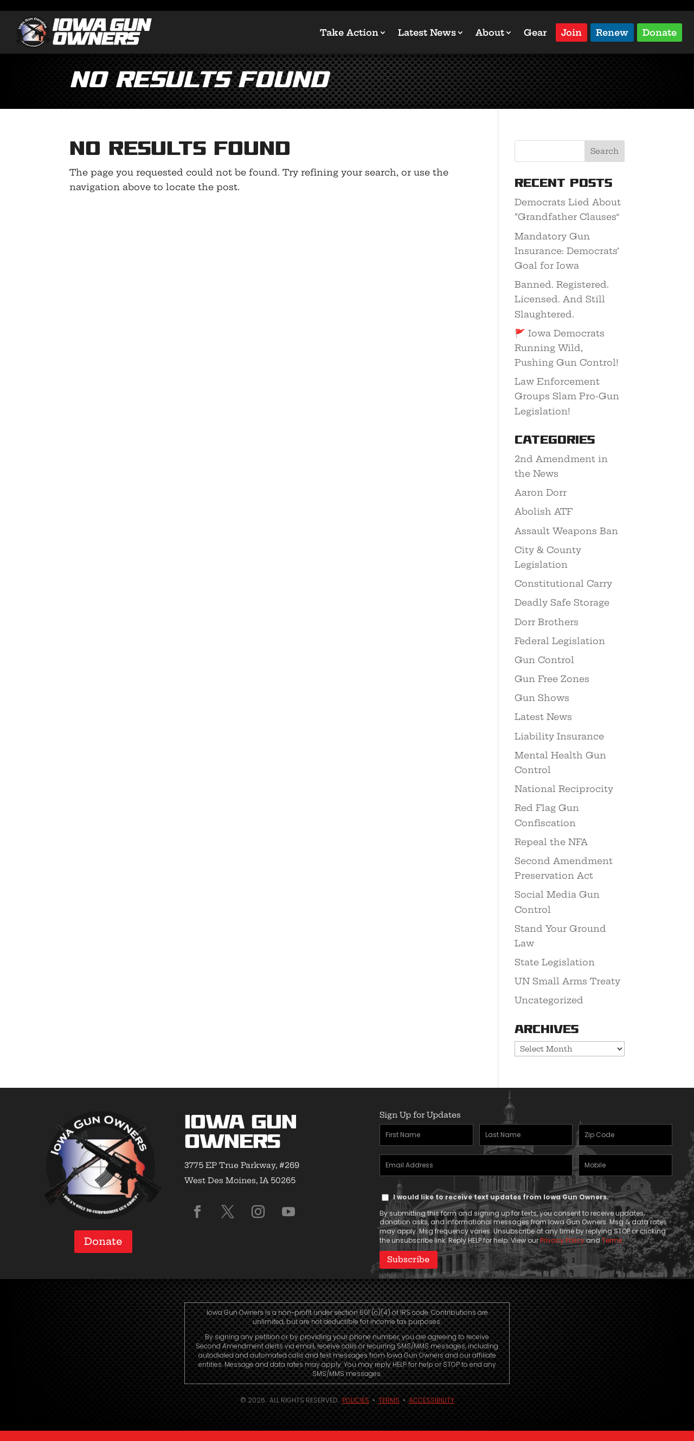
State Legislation (555, 962)
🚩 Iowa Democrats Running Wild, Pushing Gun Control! (567, 348)
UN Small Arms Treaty (567, 981)
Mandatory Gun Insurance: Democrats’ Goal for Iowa (567, 251)
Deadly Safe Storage (562, 602)
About (489, 32)
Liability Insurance (559, 736)
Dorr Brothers (547, 621)
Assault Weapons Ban (566, 530)
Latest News (427, 32)
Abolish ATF (544, 511)
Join (571, 31)
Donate (659, 31)
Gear (535, 32)
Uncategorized (549, 1000)
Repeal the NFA (551, 841)
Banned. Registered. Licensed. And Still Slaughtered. (562, 299)
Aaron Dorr (541, 492)
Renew (612, 31)
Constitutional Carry (563, 583)
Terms (612, 1240)
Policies (355, 1399)
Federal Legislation (560, 640)
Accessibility (431, 1399)
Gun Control (544, 659)
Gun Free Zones (552, 678)
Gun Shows (542, 697)
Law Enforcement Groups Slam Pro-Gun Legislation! (567, 396)
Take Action (349, 32)
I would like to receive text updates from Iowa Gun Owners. (501, 1197)
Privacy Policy (562, 1240)
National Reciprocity (564, 788)
